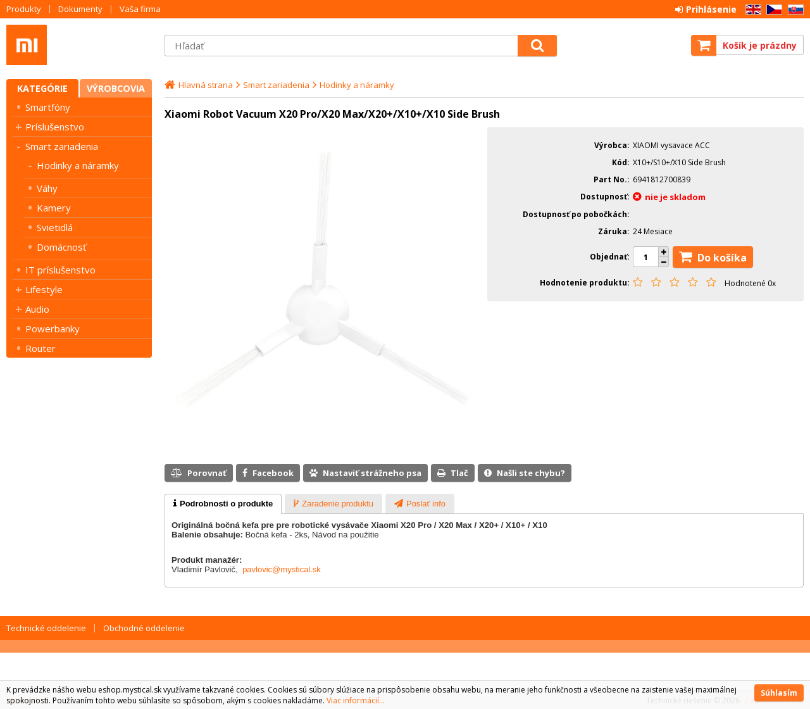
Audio (37, 309)
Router (40, 348)
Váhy (47, 188)
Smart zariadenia (61, 146)
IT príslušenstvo (60, 269)
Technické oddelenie (46, 628)
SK (793, 10)
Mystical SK (79, 45)
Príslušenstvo (54, 126)
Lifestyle (44, 289)
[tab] (223, 504)
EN (751, 10)
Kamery (54, 207)
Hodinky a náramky (78, 165)
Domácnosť (61, 247)
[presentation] (223, 503)
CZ (772, 10)
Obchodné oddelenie (144, 628)
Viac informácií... (356, 700)
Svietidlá (55, 227)
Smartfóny (47, 107)
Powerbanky (52, 328)
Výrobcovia (116, 88)
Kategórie (42, 88)
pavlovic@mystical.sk (281, 569)
